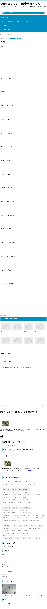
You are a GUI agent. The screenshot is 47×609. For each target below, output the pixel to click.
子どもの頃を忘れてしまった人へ (10, 489)
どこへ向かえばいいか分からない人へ (11, 499)
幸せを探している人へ (7, 528)
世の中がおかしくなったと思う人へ (10, 504)
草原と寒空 (5, 574)
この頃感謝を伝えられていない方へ (28, 535)
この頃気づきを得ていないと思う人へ (28, 492)
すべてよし (5, 569)
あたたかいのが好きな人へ (24, 489)
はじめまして (5, 564)
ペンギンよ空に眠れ (7, 571)
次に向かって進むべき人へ (22, 525)
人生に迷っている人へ (25, 499)
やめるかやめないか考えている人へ (24, 517)
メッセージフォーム (6, 29)
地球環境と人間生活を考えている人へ (11, 507)
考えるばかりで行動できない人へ (27, 512)
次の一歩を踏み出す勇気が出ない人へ (11, 512)
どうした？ (5, 557)
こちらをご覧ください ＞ (8, 445)
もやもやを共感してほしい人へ (26, 504)
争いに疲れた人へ (32, 523)
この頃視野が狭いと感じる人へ (9, 520)
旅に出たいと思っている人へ (24, 502)
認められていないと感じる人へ (9, 530)
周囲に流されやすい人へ (23, 520)
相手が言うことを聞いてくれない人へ (11, 535)
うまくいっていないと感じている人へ (11, 492)
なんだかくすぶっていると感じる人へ (11, 484)
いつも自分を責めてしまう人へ (9, 510)
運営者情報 (4, 25)
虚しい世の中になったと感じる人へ (20, 497)
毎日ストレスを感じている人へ (20, 528)
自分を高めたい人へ (7, 497)
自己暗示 (4, 576)
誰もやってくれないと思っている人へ (24, 538)
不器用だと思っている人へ (21, 523)
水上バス (4, 559)
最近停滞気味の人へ (38, 517)
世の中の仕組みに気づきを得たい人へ (24, 533)
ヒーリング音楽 (6, 603)
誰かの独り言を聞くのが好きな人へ (22, 481)
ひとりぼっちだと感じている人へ (10, 486)
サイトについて (37, 538)
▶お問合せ (24, 430)
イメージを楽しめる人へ (8, 481)
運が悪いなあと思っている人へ (35, 528)
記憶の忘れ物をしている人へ (36, 525)
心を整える (3, 437)
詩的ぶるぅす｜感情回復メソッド (22, 3)
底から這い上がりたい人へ (8, 538)
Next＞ (42, 407)
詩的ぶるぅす (4, 17)
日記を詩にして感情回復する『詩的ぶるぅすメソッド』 (15, 21)
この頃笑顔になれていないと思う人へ (22, 515)
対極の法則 (5, 566)
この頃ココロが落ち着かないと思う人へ (26, 530)
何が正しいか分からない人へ (24, 510)
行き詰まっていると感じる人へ (9, 502)
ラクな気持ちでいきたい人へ (9, 533)
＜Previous (5, 407)
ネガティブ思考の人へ (7, 515)
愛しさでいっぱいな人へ (8, 494)
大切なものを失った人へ (35, 520)
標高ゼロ (4, 554)
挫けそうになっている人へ (20, 494)
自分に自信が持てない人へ (8, 523)
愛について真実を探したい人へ (34, 494)
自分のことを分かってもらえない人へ (26, 486)
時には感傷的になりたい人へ (38, 515)
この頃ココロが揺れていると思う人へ (28, 484)
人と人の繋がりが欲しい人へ (9, 525)
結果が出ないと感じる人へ (26, 507)
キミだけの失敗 (6, 561)
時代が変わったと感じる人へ (9, 517)
